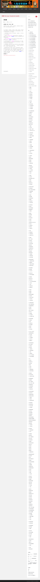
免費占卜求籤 (30, 124)
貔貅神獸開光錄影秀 (31, 454)
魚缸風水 (30, 540)
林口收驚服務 (30, 324)
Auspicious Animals (31, 50)
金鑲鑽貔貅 (30, 464)
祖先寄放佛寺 (30, 387)
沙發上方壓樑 (30, 344)
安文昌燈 (30, 220)
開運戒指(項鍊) (31, 490)
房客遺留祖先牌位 (32, 400)
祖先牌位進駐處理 (31, 391)
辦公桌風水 (31, 329)
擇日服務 (30, 289)
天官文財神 (31, 424)
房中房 (30, 431)
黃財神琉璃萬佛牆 (31, 543)
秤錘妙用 (31, 192)
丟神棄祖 (31, 397)
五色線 (30, 486)
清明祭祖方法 (30, 361)
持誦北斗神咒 (30, 278)
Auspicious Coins (31, 51)
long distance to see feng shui (33, 76)
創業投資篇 (30, 165)
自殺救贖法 (30, 433)
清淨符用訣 (30, 363)
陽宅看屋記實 (30, 499)
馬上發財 (30, 535)
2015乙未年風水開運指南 (32, 38)
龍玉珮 (30, 547)
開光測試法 (30, 476)
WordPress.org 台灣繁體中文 (31, 575)
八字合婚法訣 (30, 134)
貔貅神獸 (30, 450)
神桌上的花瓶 (31, 405)
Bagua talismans (31, 54)
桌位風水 (30, 327)
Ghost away (30, 75)
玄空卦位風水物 (31, 374)
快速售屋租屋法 (31, 246)
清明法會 (30, 360)
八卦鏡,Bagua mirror (32, 130)
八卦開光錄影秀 (31, 132)
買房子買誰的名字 (31, 458)
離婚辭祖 (30, 502)
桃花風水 (30, 326)
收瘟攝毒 (30, 291)
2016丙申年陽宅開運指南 (32, 39)
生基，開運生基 (31, 381)
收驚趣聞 (30, 292)
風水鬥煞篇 (30, 533)
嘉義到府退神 (31, 163)
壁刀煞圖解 (31, 514)
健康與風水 (30, 121)
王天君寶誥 (31, 98)
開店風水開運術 (31, 480)
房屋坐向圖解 (30, 267)
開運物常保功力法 (31, 493)
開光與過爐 (30, 477)
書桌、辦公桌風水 (31, 310)
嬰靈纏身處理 (30, 209)
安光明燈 (30, 219)
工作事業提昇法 (31, 233)
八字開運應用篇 (31, 139)
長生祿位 (30, 469)
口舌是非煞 (30, 176)
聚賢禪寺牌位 (30, 421)
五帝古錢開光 (31, 108)
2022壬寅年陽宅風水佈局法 (32, 47)
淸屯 (29, 358)
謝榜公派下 (30, 444)
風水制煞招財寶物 (31, 508)
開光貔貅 (30, 479)
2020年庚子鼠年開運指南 (32, 44)
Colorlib (32, 581)
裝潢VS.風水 (30, 438)
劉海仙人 (31, 88)
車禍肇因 (30, 460)
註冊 (28, 569)
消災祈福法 (30, 347)
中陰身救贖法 (30, 94)
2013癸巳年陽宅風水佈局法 (32, 35)
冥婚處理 (30, 160)
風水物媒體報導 (31, 525)
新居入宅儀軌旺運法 (31, 304)
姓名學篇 (30, 206)
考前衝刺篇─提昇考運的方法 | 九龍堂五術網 (32, 563)
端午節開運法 (30, 412)
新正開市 (30, 307)
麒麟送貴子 (31, 340)
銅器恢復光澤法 (31, 466)
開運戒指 (31, 137)
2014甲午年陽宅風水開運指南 (32, 36)
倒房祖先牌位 (30, 118)
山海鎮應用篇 (30, 232)
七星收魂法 (31, 348)
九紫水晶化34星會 (32, 376)
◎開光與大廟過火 (31, 33)
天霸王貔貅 (30, 196)
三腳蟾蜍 (30, 87)
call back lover (31, 59)
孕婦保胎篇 (30, 214)
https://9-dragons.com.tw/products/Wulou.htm (9, 55)
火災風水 (30, 366)
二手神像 (30, 102)
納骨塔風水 (30, 415)
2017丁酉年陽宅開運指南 (32, 41)
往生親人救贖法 (31, 243)
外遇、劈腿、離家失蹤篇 (32, 189)
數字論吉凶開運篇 (31, 294)
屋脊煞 (30, 517)
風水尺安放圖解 (31, 511)
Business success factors (32, 57)
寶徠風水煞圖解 (31, 516)
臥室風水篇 (30, 428)
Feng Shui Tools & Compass (32, 68)
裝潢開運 (30, 441)
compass (30, 60)
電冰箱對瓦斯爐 (31, 370)
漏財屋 (30, 364)
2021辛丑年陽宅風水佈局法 (32, 45)
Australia (31, 71)
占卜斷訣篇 (30, 168)
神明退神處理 (30, 402)
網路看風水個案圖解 (31, 418)
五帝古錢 (31, 485)
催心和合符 (31, 270)
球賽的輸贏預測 (31, 378)
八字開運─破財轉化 (31, 135)
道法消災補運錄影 (32, 356)
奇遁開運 (30, 199)
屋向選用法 (30, 226)
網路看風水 (31, 262)
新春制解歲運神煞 (31, 305)
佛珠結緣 (30, 115)
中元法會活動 (30, 92)
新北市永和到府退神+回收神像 (32, 22)
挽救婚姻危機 (31, 191)
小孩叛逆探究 (30, 225)
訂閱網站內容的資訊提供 (31, 572)
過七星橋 (30, 463)
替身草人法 (30, 311)
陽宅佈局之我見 (31, 265)
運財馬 (30, 536)
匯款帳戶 (4, 11)
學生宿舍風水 (30, 217)
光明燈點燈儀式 (31, 350)
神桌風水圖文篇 (31, 404)
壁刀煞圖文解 (30, 188)
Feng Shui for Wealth (31, 65)
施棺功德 (30, 308)
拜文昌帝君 (31, 298)
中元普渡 (30, 91)
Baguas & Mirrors (31, 56)
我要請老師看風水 (31, 259)
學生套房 (30, 216)
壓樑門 (30, 472)
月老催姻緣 (30, 313)
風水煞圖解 (30, 513)
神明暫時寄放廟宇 (31, 394)
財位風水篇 (30, 455)
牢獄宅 (30, 519)
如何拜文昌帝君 (31, 297)
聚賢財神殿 (30, 423)
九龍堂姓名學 (30, 95)
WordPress (37, 581)
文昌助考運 (30, 295)
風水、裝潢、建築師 (31, 507)
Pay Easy (30, 79)
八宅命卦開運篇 (31, 146)
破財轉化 (31, 141)
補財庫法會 (30, 435)
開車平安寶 (30, 482)
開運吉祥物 (30, 483)
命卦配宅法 (31, 228)
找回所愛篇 (30, 269)
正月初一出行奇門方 (31, 331)
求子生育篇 (30, 334)
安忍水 (30, 151)
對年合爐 (30, 223)
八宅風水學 (30, 155)
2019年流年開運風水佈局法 (32, 42)
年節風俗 (30, 237)
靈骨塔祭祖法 (30, 505)
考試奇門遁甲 (31, 202)
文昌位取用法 (31, 300)
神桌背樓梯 (31, 407)
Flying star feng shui (31, 73)
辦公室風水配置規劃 (31, 461)
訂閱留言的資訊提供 (30, 573)
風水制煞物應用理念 (31, 510)
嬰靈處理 (30, 213)
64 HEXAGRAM (31, 48)
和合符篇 (30, 181)
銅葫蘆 (5, 19)
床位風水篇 (30, 240)
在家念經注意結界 (31, 186)
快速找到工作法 (31, 235)
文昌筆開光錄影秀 (31, 302)
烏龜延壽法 (30, 373)
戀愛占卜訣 (31, 171)
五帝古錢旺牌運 (31, 105)
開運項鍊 (31, 142)
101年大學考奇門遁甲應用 (33, 281)
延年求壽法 (31, 153)
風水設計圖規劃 (31, 532)
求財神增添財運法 (31, 342)
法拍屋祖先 (30, 345)
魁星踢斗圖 (31, 287)
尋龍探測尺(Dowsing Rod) (32, 222)
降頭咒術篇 (30, 495)
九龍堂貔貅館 (30, 97)
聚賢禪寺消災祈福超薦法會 (32, 420)
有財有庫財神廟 (31, 318)
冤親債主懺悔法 (31, 158)
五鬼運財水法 (30, 112)
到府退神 (30, 161)
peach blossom (31, 81)
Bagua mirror (30, 53)
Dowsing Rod (31, 62)
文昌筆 (30, 284)
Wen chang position (31, 84)
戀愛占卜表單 (30, 249)
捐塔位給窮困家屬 (32, 274)
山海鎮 (30, 230)
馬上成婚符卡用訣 (32, 316)
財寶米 (30, 457)
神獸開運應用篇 (31, 409)
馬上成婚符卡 (31, 314)
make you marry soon (32, 78)
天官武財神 (31, 426)
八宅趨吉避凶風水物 (31, 150)
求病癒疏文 (31, 353)
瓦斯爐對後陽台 (31, 369)
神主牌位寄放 (30, 392)
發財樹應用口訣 (31, 384)
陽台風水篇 (30, 498)
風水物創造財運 (31, 521)
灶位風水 (30, 367)
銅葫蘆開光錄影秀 (31, 467)
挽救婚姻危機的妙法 (32, 558)
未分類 (30, 321)
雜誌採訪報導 (30, 501)
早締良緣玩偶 (31, 255)
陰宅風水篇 (30, 496)
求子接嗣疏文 (31, 337)
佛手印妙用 (31, 184)
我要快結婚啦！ (31, 252)
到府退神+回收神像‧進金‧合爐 (32, 25)
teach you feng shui (31, 82)
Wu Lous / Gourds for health (32, 85)
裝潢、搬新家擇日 (31, 436)
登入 (28, 570)
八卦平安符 (30, 127)
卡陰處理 (30, 175)
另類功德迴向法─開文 (31, 178)
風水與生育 (30, 530)
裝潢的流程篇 (30, 439)
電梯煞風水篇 (30, 504)
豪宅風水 (30, 447)
